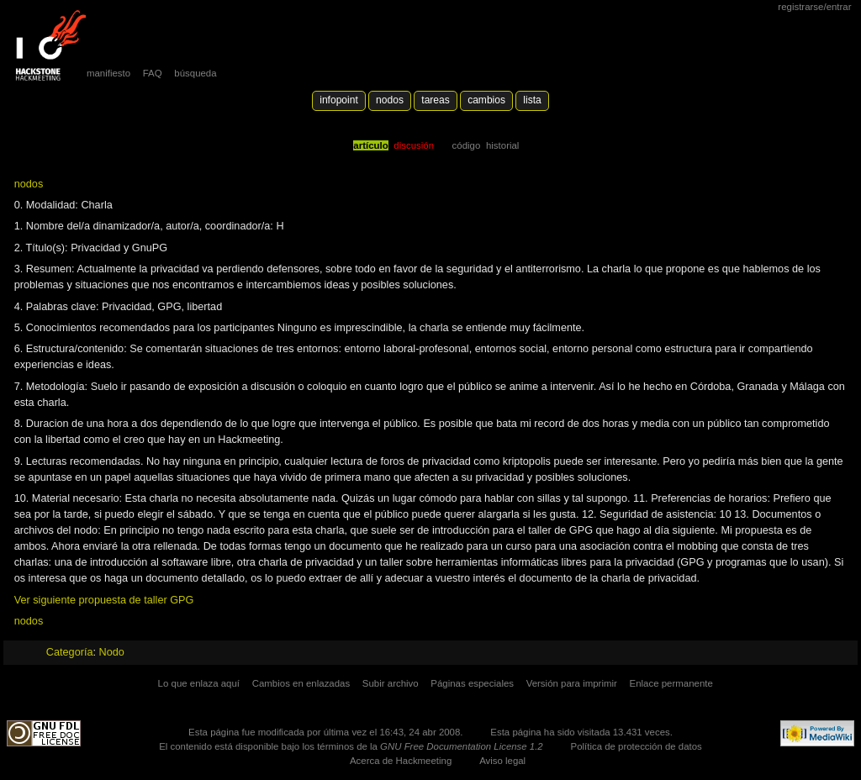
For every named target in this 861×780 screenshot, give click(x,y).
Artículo (370, 145)
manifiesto (108, 73)
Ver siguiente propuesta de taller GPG (104, 600)
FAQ (152, 73)
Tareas (435, 100)
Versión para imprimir (571, 683)
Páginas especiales (472, 683)
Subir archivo (390, 683)
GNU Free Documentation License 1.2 (461, 746)
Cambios (486, 100)
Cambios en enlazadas (301, 683)
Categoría (69, 652)
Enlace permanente (671, 683)
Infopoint (339, 100)
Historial (502, 145)
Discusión (414, 145)
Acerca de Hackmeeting (401, 761)
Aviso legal (502, 761)
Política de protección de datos (636, 746)
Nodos (390, 100)
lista (532, 100)
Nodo (111, 652)
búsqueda (195, 73)
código (466, 145)
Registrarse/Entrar (814, 7)
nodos (29, 184)
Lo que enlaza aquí (199, 683)
